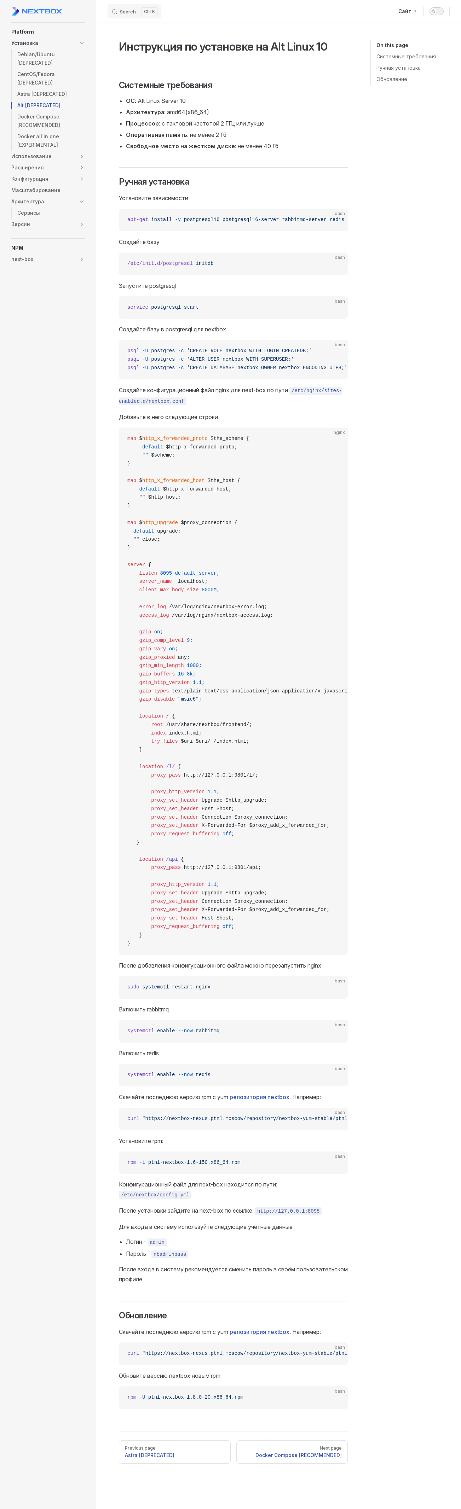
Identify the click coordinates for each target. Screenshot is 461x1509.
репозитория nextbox (259, 1097)
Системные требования (406, 56)
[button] (48, 31)
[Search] (134, 11)
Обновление (391, 79)
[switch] (437, 11)
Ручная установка (398, 68)
